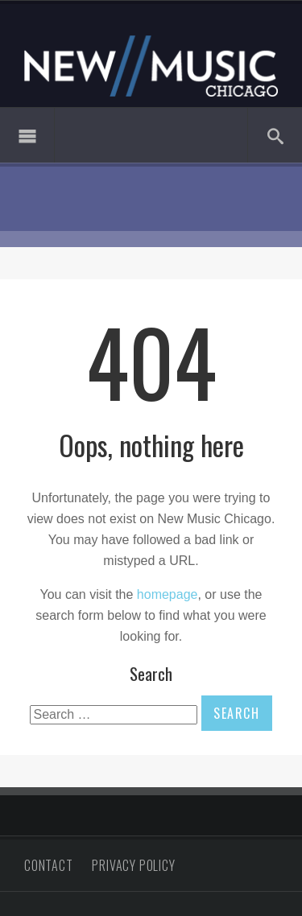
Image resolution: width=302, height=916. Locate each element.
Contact (48, 865)
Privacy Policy (133, 865)
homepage (167, 594)
